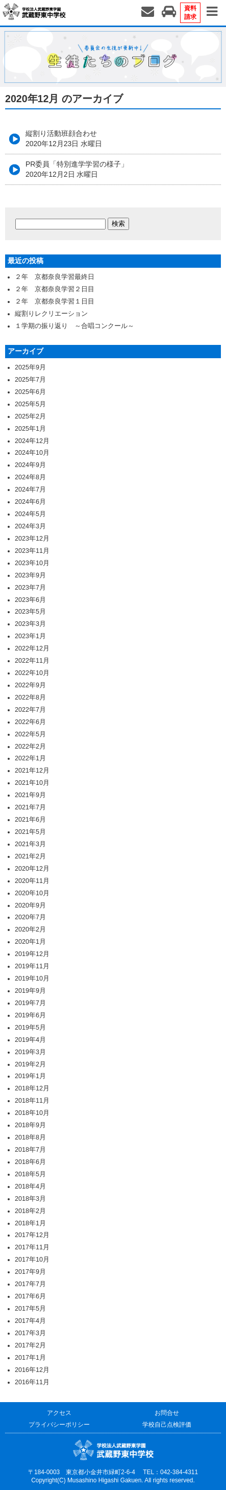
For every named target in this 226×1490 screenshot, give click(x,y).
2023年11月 (32, 550)
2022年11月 (32, 660)
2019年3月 (30, 1052)
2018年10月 (32, 1112)
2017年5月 (30, 1308)
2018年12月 (32, 1088)
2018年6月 (30, 1162)
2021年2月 (30, 856)
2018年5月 (30, 1174)
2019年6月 (30, 1015)
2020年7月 (30, 917)
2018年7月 (30, 1149)
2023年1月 (30, 636)
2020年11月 (32, 880)
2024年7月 (30, 489)
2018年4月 (30, 1186)
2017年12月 (32, 1235)
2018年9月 (30, 1125)
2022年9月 (30, 685)
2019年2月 (30, 1064)
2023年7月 (30, 587)
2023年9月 (30, 575)
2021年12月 (32, 770)
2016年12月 (32, 1369)
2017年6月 (30, 1296)
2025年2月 (30, 416)
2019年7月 (30, 1003)
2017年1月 (30, 1357)
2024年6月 (30, 501)
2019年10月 (32, 978)
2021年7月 (30, 807)
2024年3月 (30, 526)
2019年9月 (30, 990)
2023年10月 (32, 563)
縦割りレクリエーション (51, 313)
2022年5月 (30, 734)
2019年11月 (32, 966)
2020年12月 (32, 868)
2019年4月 (30, 1039)
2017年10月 (32, 1259)
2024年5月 (30, 514)
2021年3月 (30, 844)
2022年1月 (30, 758)
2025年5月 (30, 404)
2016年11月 (32, 1382)
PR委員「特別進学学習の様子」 (77, 169)
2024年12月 (32, 441)
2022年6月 (30, 722)
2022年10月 (32, 673)
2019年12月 (32, 954)
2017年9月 (30, 1271)
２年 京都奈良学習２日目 (54, 289)
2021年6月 (30, 819)
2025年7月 (30, 379)
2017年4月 (30, 1320)
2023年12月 (32, 538)
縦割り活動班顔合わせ (64, 138)
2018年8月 (30, 1137)
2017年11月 (32, 1247)
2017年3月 (30, 1333)
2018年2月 (30, 1211)
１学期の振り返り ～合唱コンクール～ (74, 326)
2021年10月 (32, 782)
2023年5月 (30, 611)
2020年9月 (30, 905)
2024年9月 (30, 465)
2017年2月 (30, 1345)
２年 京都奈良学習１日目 (54, 301)
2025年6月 (30, 391)
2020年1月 (30, 941)
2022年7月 (30, 709)
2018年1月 (30, 1223)
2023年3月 (30, 623)
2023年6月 (30, 599)
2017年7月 (30, 1284)
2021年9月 (30, 795)
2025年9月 (30, 367)
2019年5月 (30, 1027)
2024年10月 (32, 452)
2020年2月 (30, 929)
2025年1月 (30, 428)
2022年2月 (30, 746)
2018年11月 (32, 1100)
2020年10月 (32, 893)
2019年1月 (30, 1076)
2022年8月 (30, 697)
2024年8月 (30, 477)
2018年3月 (30, 1198)
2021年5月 (30, 831)
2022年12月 (32, 648)
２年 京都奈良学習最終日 (54, 277)
